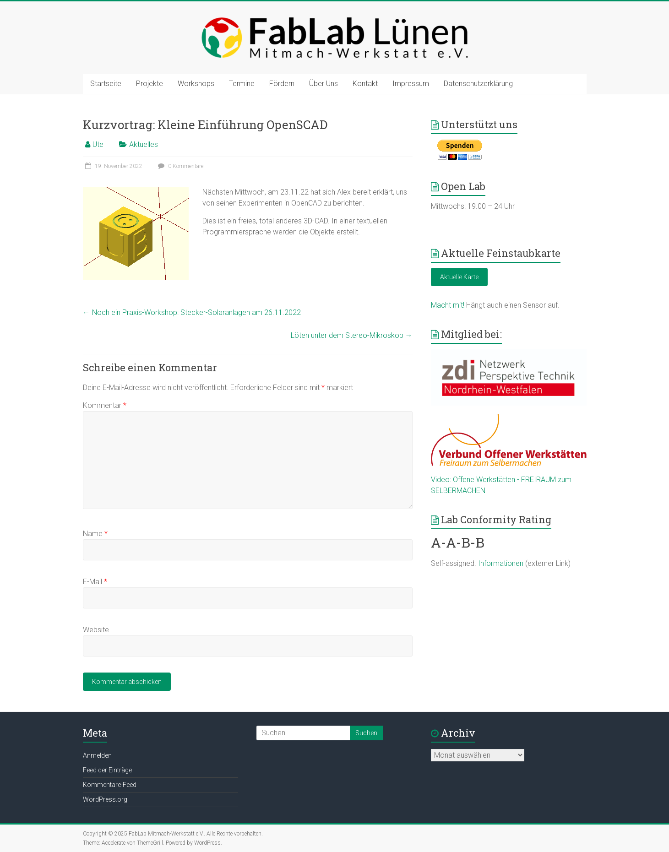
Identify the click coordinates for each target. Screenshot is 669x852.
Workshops (196, 83)
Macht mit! (447, 305)
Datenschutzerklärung (478, 83)
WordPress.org (105, 799)
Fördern (281, 83)
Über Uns (323, 83)
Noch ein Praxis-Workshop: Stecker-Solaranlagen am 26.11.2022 (192, 312)
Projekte (149, 83)
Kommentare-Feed (109, 784)
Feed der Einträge (107, 770)
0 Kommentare (179, 166)
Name (95, 533)
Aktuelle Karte (459, 277)
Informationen (500, 563)
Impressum (410, 83)
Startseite (105, 83)
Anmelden (97, 755)
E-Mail (95, 581)
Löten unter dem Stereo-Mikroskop (352, 335)
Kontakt (365, 83)
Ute (97, 144)
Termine (242, 83)
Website (96, 629)
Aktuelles (143, 144)
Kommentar (104, 405)
